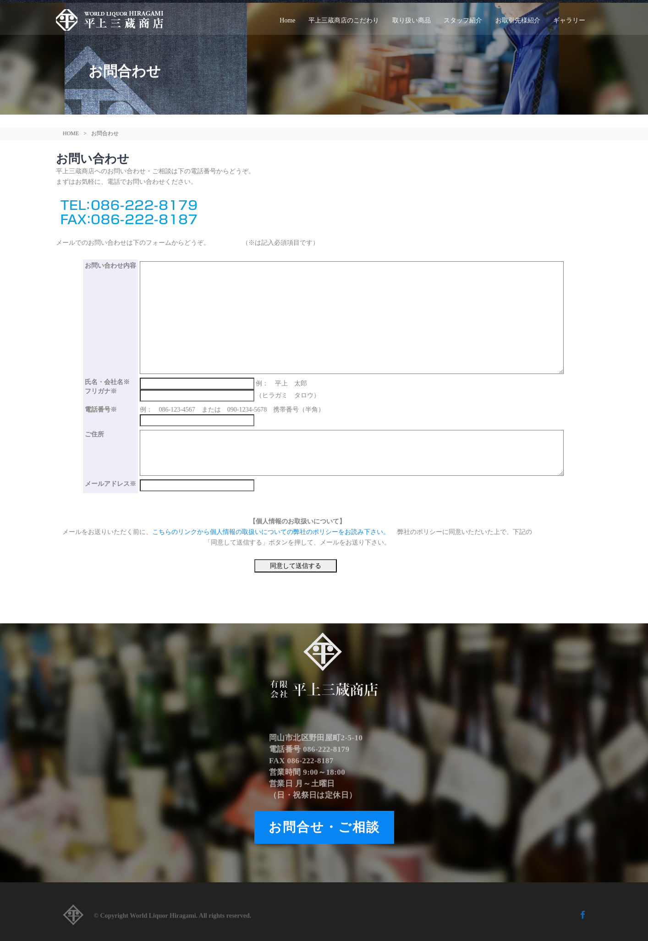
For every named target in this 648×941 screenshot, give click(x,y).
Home (287, 20)
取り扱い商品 (411, 20)
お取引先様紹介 (517, 20)
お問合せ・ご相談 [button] (324, 827)
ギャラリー (569, 20)
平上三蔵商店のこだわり (343, 20)
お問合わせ (105, 133)
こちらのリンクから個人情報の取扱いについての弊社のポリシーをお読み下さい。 (271, 531)
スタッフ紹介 (463, 20)
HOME (71, 133)
